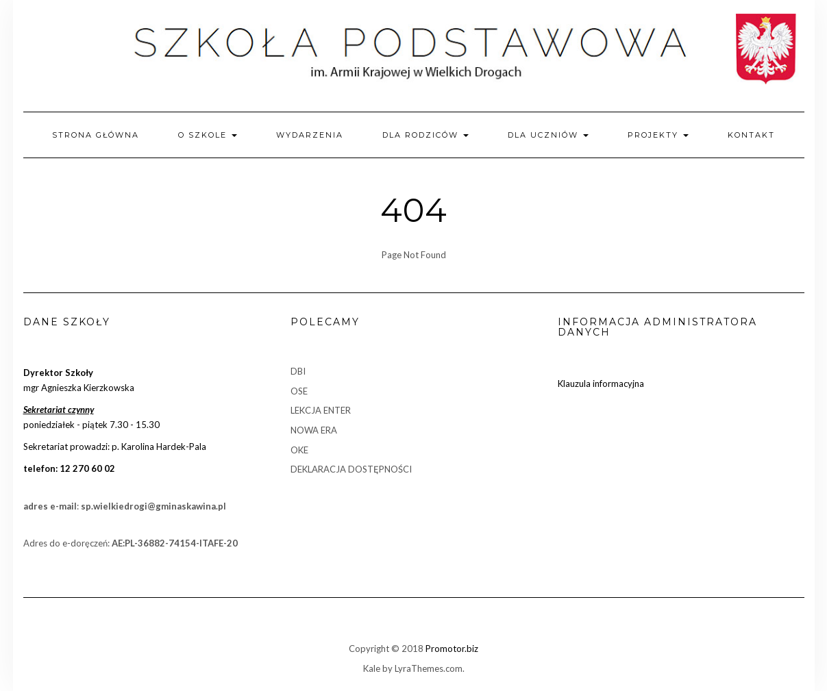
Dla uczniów (548, 135)
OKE (299, 449)
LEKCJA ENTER (321, 410)
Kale (371, 668)
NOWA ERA (314, 430)
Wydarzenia (309, 135)
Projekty (658, 135)
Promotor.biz (451, 648)
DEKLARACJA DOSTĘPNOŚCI (351, 469)
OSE (299, 391)
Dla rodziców (425, 135)
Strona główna (95, 135)
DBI (298, 371)
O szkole (207, 135)
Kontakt (751, 135)
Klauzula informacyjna (601, 383)
